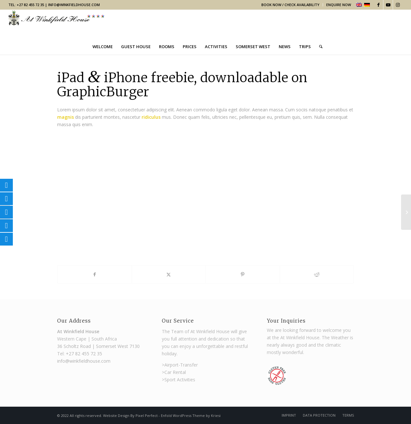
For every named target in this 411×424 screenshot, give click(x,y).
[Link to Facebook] (378, 5)
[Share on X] (169, 274)
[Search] (318, 47)
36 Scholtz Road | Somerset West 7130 (98, 346)
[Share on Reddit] (317, 274)
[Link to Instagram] (398, 5)
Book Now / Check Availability (290, 4)
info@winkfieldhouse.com (74, 4)
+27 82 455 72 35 (84, 353)
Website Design (116, 415)
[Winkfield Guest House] (56, 24)
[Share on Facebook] (94, 274)
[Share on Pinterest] (243, 274)
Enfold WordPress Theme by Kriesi (191, 415)
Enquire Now (338, 4)
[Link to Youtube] (388, 5)
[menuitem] (290, 4)
